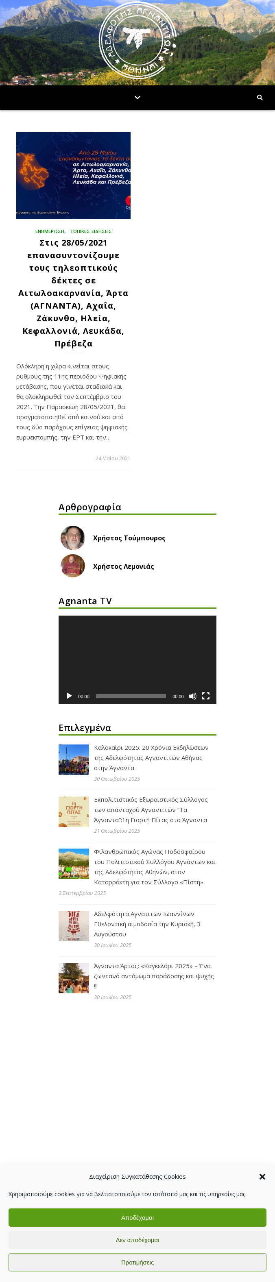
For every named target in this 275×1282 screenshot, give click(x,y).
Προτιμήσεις (137, 1262)
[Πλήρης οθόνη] (206, 696)
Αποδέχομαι (137, 1217)
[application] (137, 660)
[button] (262, 1177)
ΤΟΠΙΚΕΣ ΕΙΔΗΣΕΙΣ (91, 231)
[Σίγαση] (193, 696)
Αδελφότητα (84, 1081)
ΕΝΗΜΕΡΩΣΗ (49, 231)
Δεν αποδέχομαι (137, 1239)
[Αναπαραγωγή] (69, 696)
